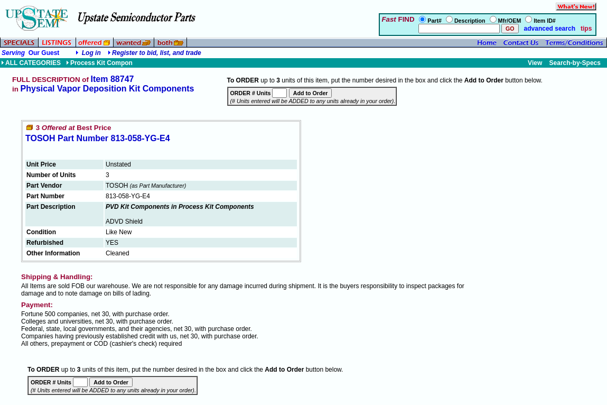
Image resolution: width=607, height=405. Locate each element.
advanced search (548, 28)
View (535, 63)
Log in (91, 53)
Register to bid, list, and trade (156, 53)
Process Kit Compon (99, 63)
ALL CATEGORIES (31, 63)
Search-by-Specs (575, 63)
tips (586, 28)
